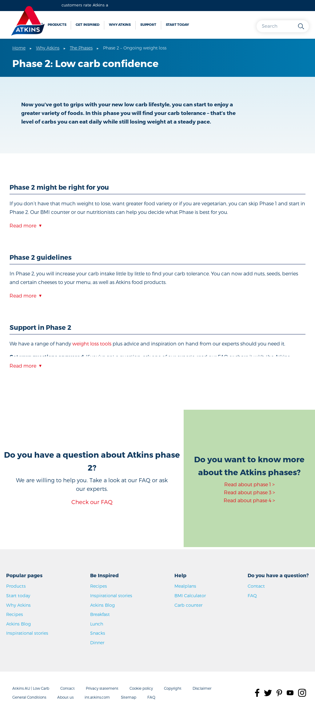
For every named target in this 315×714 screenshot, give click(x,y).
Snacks (97, 633)
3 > (271, 492)
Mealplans (185, 586)
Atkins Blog (18, 623)
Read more (23, 225)
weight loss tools (91, 343)
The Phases (81, 47)
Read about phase (246, 492)
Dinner (97, 642)
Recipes (14, 614)
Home (19, 47)
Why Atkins (120, 24)
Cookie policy (141, 688)
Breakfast (100, 614)
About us (65, 697)
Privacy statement (102, 688)
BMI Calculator (190, 595)
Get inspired (87, 24)
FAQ (252, 595)
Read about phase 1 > (249, 484)
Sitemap (128, 697)
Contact (256, 586)
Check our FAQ (92, 502)
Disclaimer (202, 688)
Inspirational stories (27, 633)
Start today (177, 24)
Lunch (96, 623)
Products (57, 24)
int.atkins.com (97, 697)
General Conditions (29, 697)
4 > (272, 500)
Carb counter (188, 605)
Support (148, 24)
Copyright (172, 688)
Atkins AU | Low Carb (30, 688)
